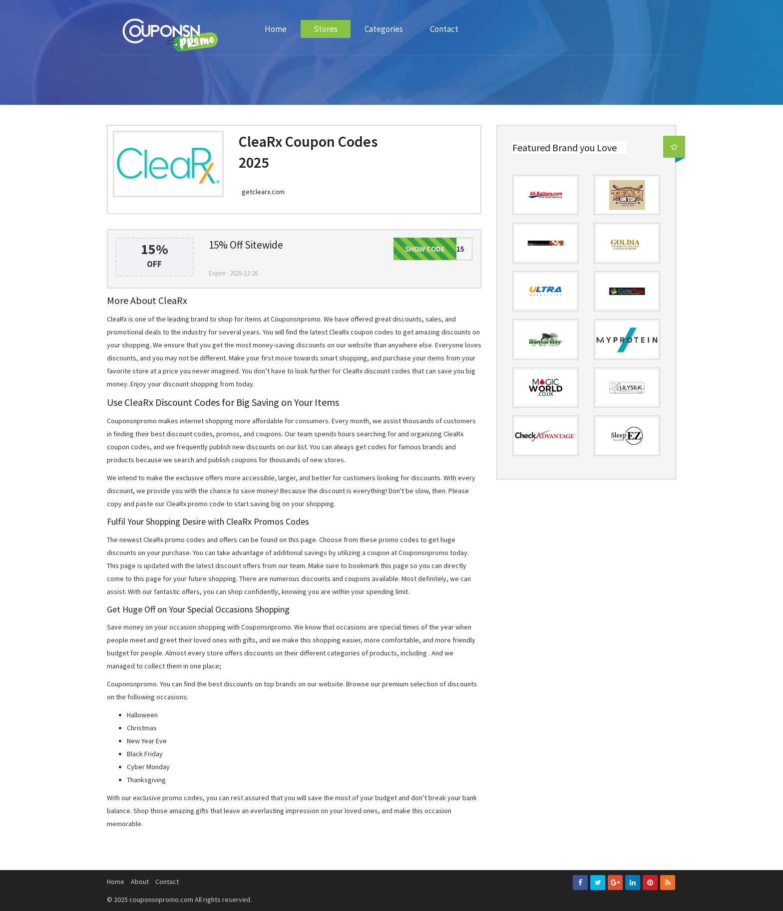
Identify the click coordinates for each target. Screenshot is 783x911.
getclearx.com (263, 191)
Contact (444, 28)
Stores (326, 28)
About (140, 881)
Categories (384, 28)
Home (276, 28)
